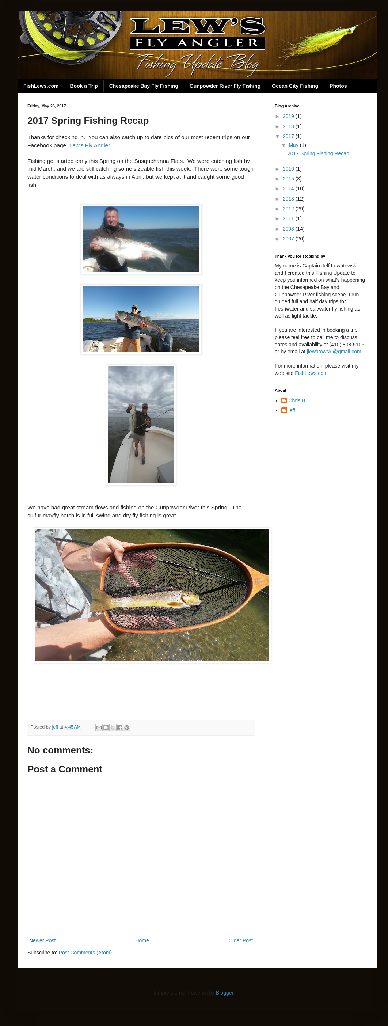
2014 (289, 188)
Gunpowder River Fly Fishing (225, 86)
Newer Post (42, 940)
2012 (289, 209)
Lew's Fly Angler (89, 145)
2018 (289, 126)
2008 (289, 229)
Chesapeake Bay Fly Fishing (143, 86)
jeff (292, 410)
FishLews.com (40, 86)
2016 (289, 169)
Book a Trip (84, 86)
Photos (338, 86)
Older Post (241, 940)
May (294, 145)
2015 (289, 179)
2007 (289, 239)
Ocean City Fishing (295, 86)
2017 (289, 136)
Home (142, 940)
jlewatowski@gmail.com (334, 351)
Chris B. (298, 400)
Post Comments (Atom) (85, 952)
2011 (289, 218)
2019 (289, 116)
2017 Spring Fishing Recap (318, 153)
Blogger (224, 993)
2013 (289, 199)
